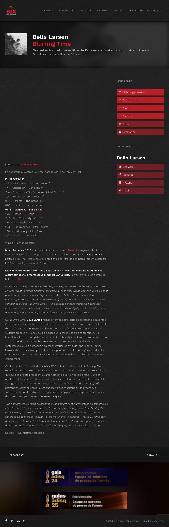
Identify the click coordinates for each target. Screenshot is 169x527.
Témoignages (67, 11)
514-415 (72, 250)
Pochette (125, 116)
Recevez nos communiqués (145, 11)
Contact (119, 11)
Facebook (126, 174)
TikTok (124, 190)
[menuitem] (48, 10)
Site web (125, 166)
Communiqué (128, 100)
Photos (124, 108)
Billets (124, 124)
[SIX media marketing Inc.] (11, 10)
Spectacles (126, 132)
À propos (102, 11)
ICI (19, 279)
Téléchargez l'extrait (132, 92)
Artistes (86, 11)
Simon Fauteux (30, 164)
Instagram (126, 182)
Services (48, 11)
